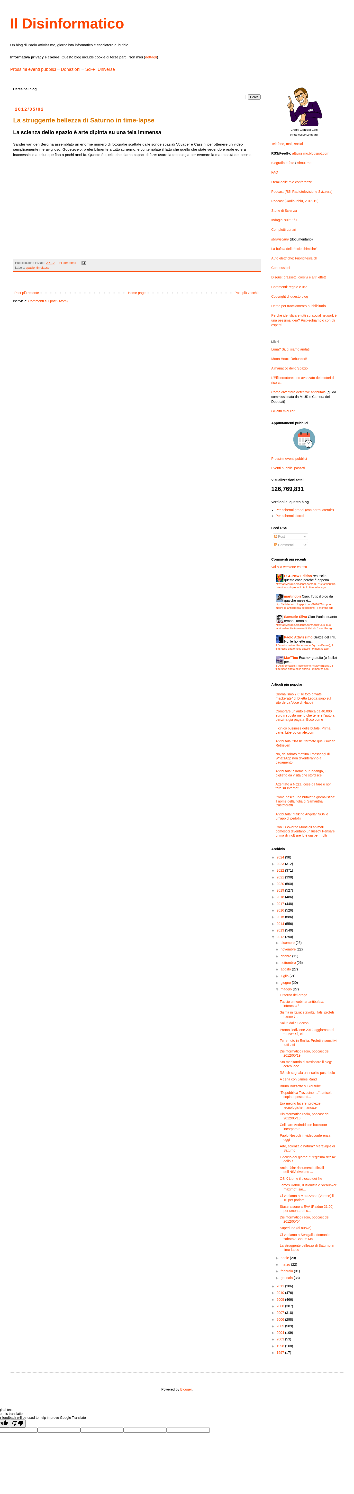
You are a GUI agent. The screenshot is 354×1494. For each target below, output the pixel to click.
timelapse (43, 267)
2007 (281, 1313)
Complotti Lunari (283, 229)
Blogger (186, 1389)
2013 (281, 930)
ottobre (286, 956)
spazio (30, 267)
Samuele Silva (295, 617)
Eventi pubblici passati (288, 468)
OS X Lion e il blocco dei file (301, 1178)
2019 (281, 890)
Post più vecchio (247, 293)
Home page (136, 293)
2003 (281, 1339)
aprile (285, 1258)
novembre (289, 949)
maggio (287, 989)
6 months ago (317, 587)
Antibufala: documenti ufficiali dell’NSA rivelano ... (302, 1170)
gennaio (287, 1278)
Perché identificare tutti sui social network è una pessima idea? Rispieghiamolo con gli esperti (303, 320)
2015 (281, 917)
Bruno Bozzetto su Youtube (300, 1086)
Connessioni (280, 268)
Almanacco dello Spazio (289, 368)
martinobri (292, 596)
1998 (281, 1346)
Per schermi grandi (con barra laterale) (305, 510)
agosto (286, 969)
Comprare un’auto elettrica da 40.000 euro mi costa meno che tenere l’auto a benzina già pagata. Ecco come (305, 715)
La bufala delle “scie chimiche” (294, 249)
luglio (285, 976)
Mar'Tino (291, 658)
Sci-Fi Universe (100, 69)
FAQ (274, 172)
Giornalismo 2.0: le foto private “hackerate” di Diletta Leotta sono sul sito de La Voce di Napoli (303, 698)
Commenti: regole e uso (289, 287)
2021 (281, 877)
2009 (281, 1299)
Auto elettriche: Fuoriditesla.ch (294, 258)
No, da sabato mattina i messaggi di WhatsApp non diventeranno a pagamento (303, 758)
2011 (281, 1286)
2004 (281, 1333)
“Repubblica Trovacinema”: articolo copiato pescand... (306, 1095)
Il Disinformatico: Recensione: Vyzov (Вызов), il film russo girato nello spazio (304, 647)
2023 (281, 864)
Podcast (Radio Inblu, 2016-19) (294, 201)
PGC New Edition (298, 576)
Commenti (284, 545)
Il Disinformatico (67, 23)
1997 (281, 1353)
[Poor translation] (18, 1424)
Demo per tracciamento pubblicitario (298, 306)
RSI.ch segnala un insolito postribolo (307, 1073)
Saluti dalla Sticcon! (294, 1023)
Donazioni (70, 69)
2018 (281, 897)
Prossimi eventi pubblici (33, 69)
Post (279, 536)
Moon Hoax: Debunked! (289, 359)
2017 (281, 904)
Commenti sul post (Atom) (48, 301)
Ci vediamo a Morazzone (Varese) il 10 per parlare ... (307, 1198)
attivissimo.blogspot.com (310, 153)
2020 (281, 884)
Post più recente (26, 293)
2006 (281, 1319)
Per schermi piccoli (290, 516)
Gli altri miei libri (283, 411)
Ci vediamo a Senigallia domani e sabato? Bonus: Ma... (305, 1237)
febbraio (287, 1271)
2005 (281, 1326)
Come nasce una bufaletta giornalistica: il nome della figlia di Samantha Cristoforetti (305, 801)
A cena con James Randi (299, 1079)
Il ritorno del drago (293, 995)
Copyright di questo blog (289, 296)
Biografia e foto (282, 163)
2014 (281, 924)
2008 (281, 1306)
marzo (286, 1264)
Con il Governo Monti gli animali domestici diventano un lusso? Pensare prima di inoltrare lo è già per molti (305, 831)
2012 (281, 937)
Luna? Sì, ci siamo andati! (290, 349)
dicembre (288, 943)
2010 (281, 1293)
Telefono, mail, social (287, 144)
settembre (289, 963)
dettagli (151, 57)
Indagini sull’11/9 (284, 220)
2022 (281, 870)
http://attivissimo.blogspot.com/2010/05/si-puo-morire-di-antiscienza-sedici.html (304, 606)
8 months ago (325, 607)
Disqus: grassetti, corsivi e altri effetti (299, 277)
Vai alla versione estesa (289, 567)
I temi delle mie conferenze (291, 182)
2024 (281, 857)
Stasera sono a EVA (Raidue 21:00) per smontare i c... (307, 1209)
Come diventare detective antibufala (298, 392)
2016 (281, 910)
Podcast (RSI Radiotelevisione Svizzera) (301, 192)
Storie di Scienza (284, 210)
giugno (286, 983)
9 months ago (320, 648)
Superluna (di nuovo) (295, 1228)
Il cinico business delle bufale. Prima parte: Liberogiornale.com (303, 730)
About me (304, 163)
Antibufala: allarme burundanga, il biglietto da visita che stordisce (301, 773)
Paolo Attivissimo (298, 637)
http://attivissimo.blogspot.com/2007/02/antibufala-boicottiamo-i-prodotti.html (306, 585)
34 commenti (67, 263)
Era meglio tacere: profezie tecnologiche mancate (300, 1105)
